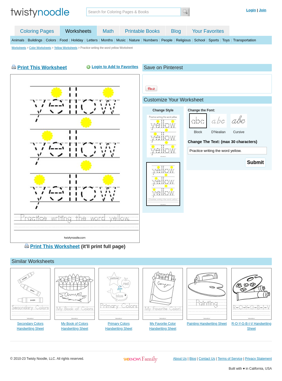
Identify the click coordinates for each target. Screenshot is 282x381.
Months (107, 40)
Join (262, 10)
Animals (18, 40)
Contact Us (207, 359)
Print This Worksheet (42, 67)
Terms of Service (230, 359)
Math (108, 31)
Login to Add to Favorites (115, 67)
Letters (92, 40)
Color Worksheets (40, 47)
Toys (226, 40)
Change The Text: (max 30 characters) (222, 141)
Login (251, 10)
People (166, 40)
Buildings (35, 40)
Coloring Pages (37, 31)
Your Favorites (208, 31)
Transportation (244, 40)
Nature (134, 40)
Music (121, 40)
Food (63, 40)
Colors (51, 40)
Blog (176, 31)
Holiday (77, 40)
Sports (213, 40)
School (199, 40)
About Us (180, 359)
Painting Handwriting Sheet (207, 324)
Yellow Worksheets (65, 47)
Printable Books (142, 31)
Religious (183, 40)
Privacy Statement (258, 359)
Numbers (150, 40)
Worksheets (78, 31)
